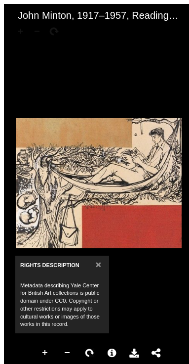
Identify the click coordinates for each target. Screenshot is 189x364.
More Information (112, 353)
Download (134, 353)
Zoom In (45, 353)
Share (156, 353)
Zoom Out (67, 353)
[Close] (98, 264)
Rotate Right (89, 353)
